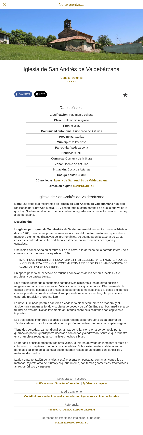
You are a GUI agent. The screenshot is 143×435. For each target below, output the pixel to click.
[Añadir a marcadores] (125, 94)
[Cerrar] (4, 4)
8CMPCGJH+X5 (83, 185)
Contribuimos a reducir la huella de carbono (51, 396)
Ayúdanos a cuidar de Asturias (100, 396)
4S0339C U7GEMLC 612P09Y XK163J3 (71, 409)
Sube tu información (67, 383)
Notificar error (44, 383)
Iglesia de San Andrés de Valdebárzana (80, 180)
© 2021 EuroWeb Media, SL (71, 422)
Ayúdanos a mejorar (94, 383)
